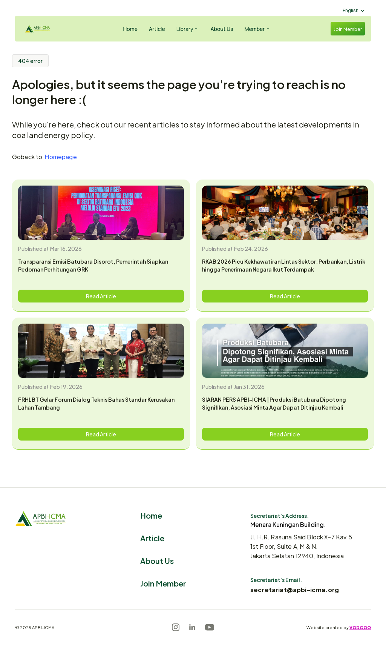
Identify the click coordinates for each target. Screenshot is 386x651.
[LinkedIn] (192, 627)
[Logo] (43, 29)
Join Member (163, 583)
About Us (157, 560)
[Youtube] (210, 627)
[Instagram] (175, 627)
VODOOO (360, 627)
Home (151, 515)
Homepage (60, 156)
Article (152, 537)
